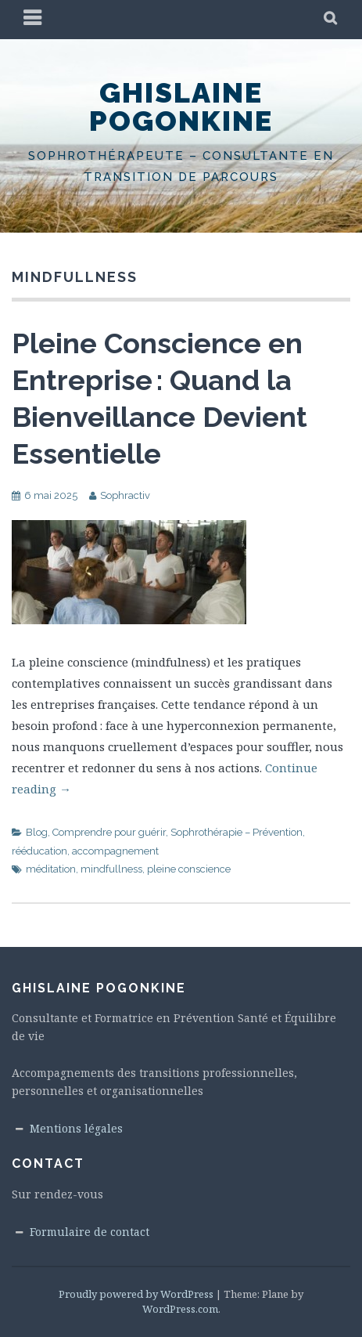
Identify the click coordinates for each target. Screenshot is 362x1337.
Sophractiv (125, 495)
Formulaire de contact (89, 1231)
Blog (37, 832)
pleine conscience (189, 869)
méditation (51, 869)
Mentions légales (76, 1128)
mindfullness (111, 869)
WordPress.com (180, 1309)
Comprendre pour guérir (109, 832)
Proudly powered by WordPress (136, 1294)
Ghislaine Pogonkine (181, 106)
